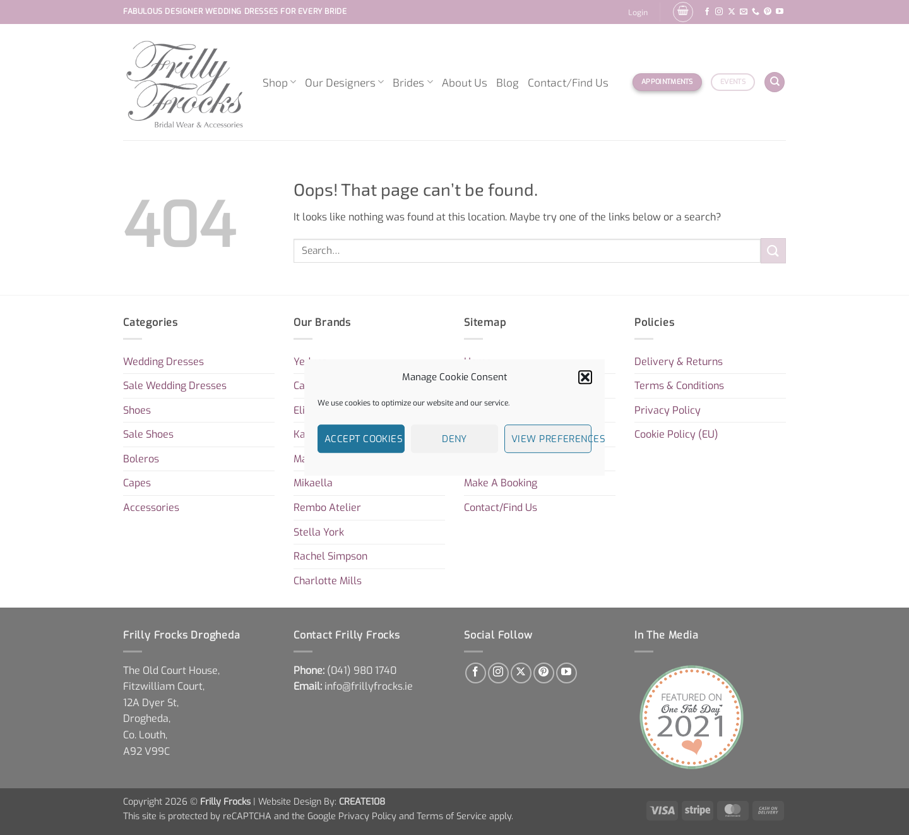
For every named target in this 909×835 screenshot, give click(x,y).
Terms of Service (452, 816)
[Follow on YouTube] (779, 12)
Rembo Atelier (327, 507)
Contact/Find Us (568, 82)
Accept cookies (363, 439)
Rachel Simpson (330, 556)
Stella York (319, 532)
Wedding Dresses (163, 361)
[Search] (774, 82)
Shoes (137, 410)
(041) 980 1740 (361, 670)
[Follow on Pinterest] (767, 12)
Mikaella (313, 483)
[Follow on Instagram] (719, 12)
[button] (585, 377)
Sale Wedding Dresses (175, 385)
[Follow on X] (731, 12)
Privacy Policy (667, 410)
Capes (137, 483)
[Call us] (755, 12)
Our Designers (344, 82)
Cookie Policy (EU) (676, 434)
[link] (361, 670)
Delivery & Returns (678, 361)
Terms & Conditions (679, 385)
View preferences (551, 439)
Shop (279, 82)
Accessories (151, 507)
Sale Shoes (148, 434)
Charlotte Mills (328, 580)
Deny (454, 439)
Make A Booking (500, 483)
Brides (412, 82)
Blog (507, 82)
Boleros (141, 459)
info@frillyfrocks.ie (368, 686)
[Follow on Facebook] (707, 12)
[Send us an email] (743, 12)
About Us (464, 82)
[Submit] (773, 250)
